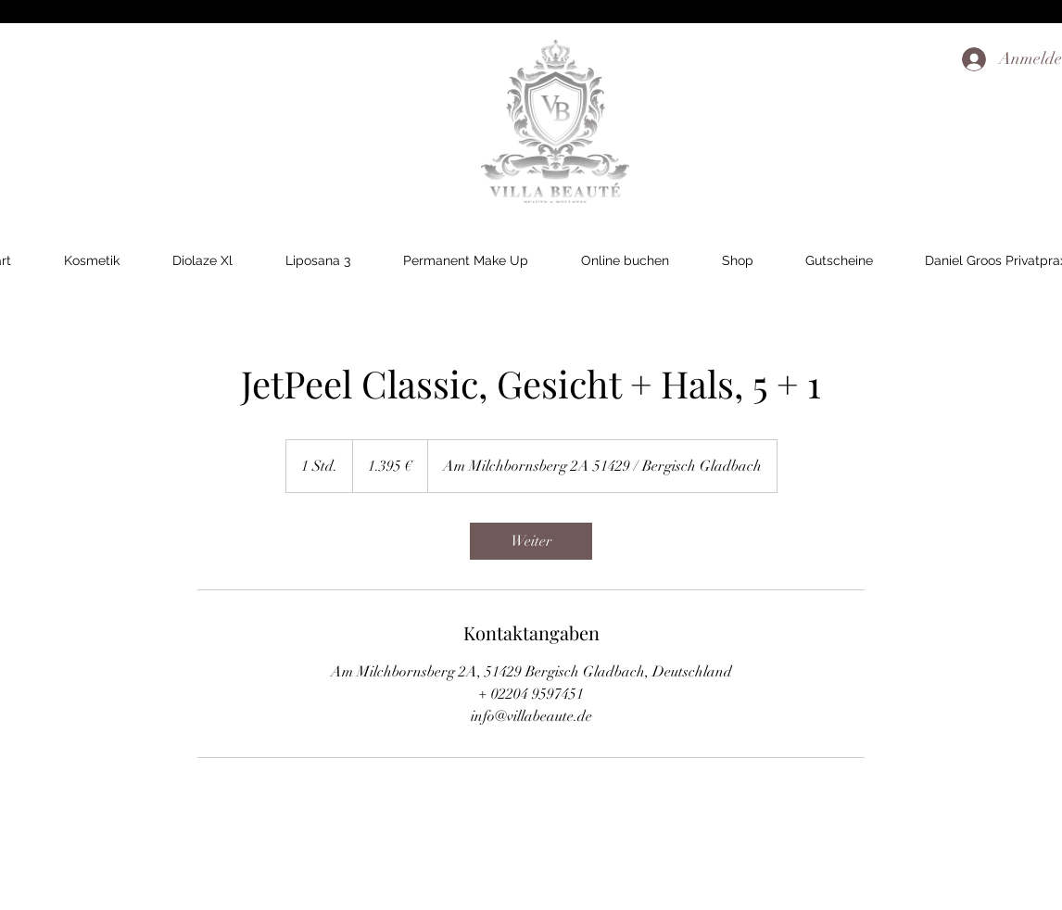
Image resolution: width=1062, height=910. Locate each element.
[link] (531, 541)
